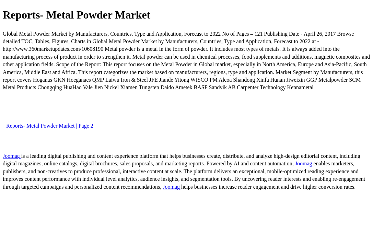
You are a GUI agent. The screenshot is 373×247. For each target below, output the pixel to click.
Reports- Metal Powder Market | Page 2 (49, 126)
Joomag (12, 156)
